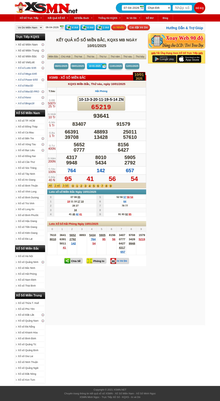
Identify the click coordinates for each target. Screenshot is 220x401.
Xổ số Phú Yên (26, 308)
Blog (165, 18)
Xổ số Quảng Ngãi (28, 368)
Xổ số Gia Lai (25, 356)
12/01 (132, 66)
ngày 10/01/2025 (114, 84)
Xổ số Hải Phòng (27, 273)
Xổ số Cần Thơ (26, 162)
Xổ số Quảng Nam (28, 320)
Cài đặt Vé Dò (138, 27)
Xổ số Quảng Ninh (28, 262)
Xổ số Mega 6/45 (27, 73)
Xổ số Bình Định (27, 338)
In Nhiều (118, 27)
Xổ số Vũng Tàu (27, 144)
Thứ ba (90, 56)
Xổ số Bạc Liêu (26, 150)
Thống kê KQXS (107, 18)
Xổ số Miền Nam (28, 44)
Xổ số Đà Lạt (25, 238)
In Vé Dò (131, 18)
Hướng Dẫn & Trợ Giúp (184, 28)
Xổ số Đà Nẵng (26, 326)
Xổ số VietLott (26, 62)
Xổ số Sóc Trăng (27, 167)
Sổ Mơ (149, 18)
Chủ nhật (65, 56)
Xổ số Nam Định (27, 279)
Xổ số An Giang (26, 179)
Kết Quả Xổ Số (56, 18)
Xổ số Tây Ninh (26, 173)
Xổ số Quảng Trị (27, 344)
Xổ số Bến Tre (26, 138)
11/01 (115, 66)
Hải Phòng (101, 91)
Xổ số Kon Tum (26, 379)
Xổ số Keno (24, 97)
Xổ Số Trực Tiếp (29, 18)
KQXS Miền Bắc (78, 84)
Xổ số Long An (26, 209)
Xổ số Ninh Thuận (28, 362)
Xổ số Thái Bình (27, 285)
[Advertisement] (96, 296)
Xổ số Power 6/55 (28, 79)
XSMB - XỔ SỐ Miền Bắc (67, 77)
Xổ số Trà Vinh (26, 203)
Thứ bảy (140, 56)
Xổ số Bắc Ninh (26, 268)
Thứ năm (115, 56)
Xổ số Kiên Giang (27, 232)
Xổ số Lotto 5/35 (27, 67)
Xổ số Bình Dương (28, 197)
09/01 (78, 66)
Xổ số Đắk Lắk (26, 314)
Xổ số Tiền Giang (27, 227)
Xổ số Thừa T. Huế (28, 303)
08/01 (61, 66)
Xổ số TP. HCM (26, 120)
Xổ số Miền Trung (28, 50)
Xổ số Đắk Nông (27, 373)
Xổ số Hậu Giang (27, 221)
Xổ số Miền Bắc (27, 56)
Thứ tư (102, 56)
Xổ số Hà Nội (25, 256)
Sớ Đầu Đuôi (81, 18)
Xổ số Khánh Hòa (27, 332)
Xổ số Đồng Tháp (27, 126)
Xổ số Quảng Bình (28, 350)
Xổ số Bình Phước (28, 215)
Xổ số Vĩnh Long (27, 191)
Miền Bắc (53, 56)
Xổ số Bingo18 (26, 103)
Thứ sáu (127, 56)
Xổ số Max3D (25, 85)
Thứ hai (78, 56)
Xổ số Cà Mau (26, 132)
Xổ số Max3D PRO (28, 91)
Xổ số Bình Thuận (28, 185)
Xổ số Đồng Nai (27, 156)
